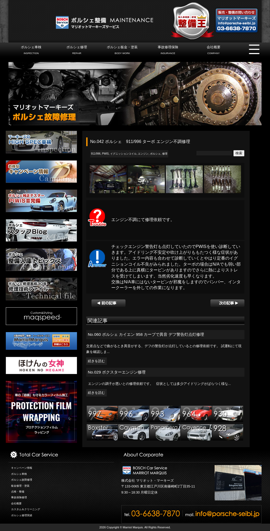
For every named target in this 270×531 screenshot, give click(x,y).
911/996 (95, 153)
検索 (238, 153)
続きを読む (96, 361)
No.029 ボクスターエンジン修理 (117, 372)
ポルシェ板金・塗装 (122, 50)
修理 (164, 153)
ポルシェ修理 (77, 50)
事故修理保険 (168, 50)
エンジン (143, 153)
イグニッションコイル (123, 153)
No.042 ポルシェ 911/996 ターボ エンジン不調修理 (140, 141)
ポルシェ (155, 153)
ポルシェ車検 (31, 50)
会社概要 (213, 50)
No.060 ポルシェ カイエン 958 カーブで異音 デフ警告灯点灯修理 (146, 334)
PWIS (105, 153)
